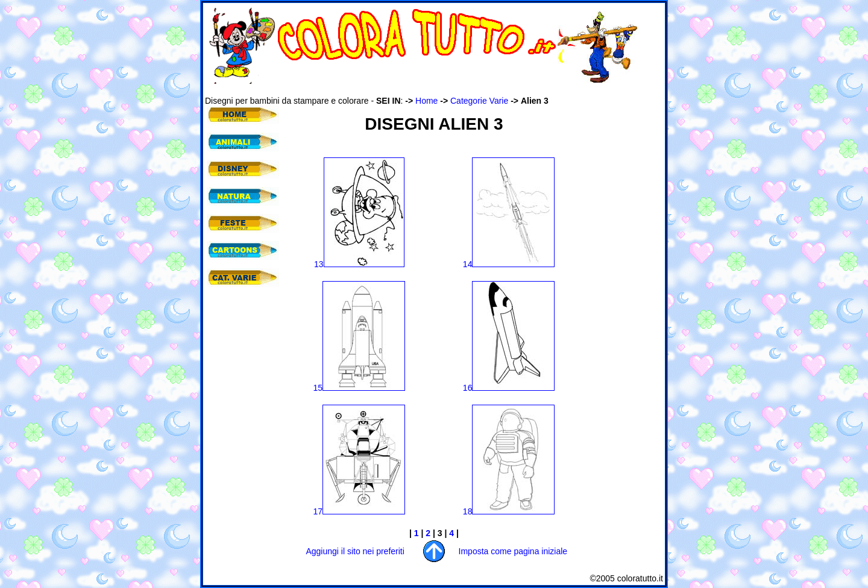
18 (509, 511)
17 (359, 511)
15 (359, 388)
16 (509, 388)
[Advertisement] (424, 89)
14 (509, 264)
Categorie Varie (479, 101)
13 (359, 264)
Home (426, 101)
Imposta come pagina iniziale (513, 551)
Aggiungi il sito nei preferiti (355, 551)
